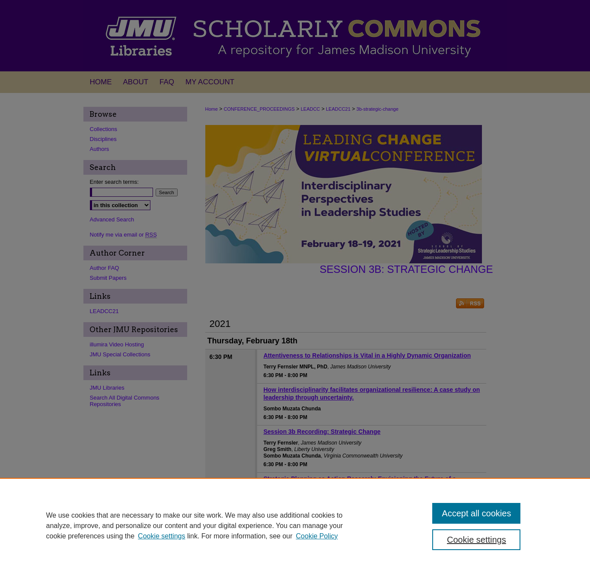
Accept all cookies (476, 513)
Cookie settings (161, 536)
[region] (295, 525)
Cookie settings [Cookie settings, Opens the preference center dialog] (476, 539)
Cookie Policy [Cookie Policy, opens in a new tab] (317, 536)
